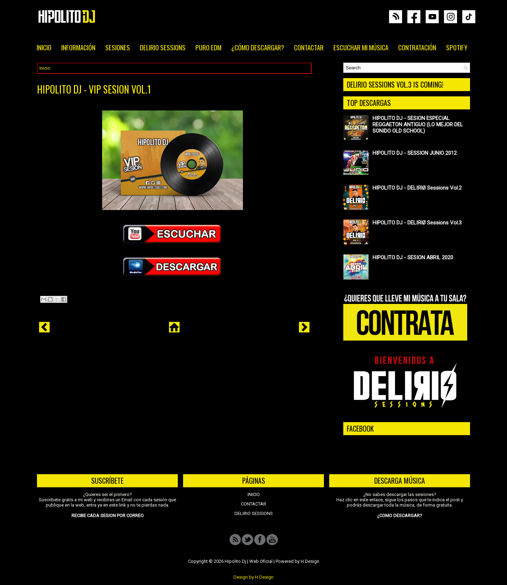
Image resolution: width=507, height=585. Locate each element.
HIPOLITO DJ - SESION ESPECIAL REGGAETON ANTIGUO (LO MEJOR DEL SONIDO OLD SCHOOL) (418, 124)
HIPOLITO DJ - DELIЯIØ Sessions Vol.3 (417, 223)
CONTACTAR (309, 47)
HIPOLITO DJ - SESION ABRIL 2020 (413, 257)
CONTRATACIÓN (417, 47)
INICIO (44, 47)
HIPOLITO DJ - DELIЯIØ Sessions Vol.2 (417, 188)
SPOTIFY (457, 47)
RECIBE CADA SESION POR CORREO (107, 515)
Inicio (44, 68)
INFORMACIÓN (78, 47)
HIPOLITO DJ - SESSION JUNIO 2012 (415, 153)
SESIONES (117, 47)
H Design (310, 561)
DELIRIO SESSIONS (163, 47)
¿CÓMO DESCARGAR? (257, 47)
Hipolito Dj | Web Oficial (249, 561)
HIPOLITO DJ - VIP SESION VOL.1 (94, 89)
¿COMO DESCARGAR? (399, 515)
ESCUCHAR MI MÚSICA (360, 47)
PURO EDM (208, 47)
